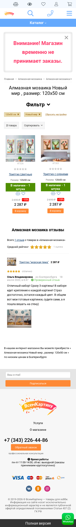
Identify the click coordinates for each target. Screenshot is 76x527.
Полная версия (38, 523)
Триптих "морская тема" (34, 262)
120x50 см (10, 114)
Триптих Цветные (20, 174)
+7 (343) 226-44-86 (26, 440)
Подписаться (38, 383)
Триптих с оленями (55, 174)
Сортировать (32, 125)
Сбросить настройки (55, 114)
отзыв (19, 240)
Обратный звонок (26, 447)
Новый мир (31, 114)
